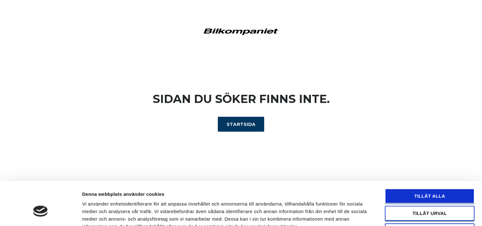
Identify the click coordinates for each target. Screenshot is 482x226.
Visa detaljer (340, 213)
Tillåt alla (429, 162)
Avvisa (430, 197)
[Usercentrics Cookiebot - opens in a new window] (40, 213)
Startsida (241, 124)
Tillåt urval (429, 180)
